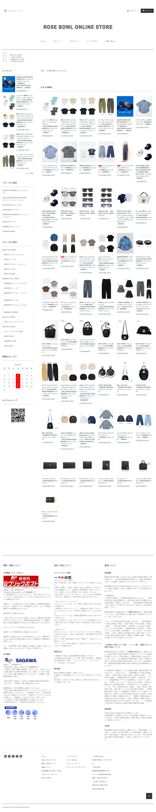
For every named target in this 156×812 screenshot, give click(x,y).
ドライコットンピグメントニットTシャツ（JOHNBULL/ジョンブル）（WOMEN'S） (68, 306)
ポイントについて (73, 763)
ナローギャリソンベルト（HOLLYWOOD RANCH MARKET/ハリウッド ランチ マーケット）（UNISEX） (144, 261)
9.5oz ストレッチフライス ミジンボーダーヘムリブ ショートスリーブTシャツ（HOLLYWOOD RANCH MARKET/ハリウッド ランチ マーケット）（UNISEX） (87, 263)
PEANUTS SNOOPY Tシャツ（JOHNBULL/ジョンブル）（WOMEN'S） (69, 168)
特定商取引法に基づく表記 (51, 771)
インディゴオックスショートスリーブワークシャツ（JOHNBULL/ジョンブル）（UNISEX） (50, 169)
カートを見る (72, 760)
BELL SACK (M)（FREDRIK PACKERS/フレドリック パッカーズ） (49, 436)
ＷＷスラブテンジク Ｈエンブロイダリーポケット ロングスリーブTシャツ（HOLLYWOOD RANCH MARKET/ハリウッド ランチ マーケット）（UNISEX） (69, 392)
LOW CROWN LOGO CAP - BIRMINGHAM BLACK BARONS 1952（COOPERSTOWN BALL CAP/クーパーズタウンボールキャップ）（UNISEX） (143, 172)
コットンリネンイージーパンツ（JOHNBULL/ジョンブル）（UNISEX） (144, 435)
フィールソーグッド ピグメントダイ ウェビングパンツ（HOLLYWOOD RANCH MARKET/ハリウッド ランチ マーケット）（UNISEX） (24, 160)
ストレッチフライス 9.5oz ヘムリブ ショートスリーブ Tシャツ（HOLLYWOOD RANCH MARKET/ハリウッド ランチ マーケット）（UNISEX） (106, 263)
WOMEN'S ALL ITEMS (17, 59)
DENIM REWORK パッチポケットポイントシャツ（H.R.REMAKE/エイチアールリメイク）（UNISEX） (125, 261)
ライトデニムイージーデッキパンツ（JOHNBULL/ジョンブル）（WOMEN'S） (106, 169)
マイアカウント (72, 756)
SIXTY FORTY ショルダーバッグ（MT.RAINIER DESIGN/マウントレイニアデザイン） (106, 347)
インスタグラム (92, 41)
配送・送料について (49, 763)
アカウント (134, 11)
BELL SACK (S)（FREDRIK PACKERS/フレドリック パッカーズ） (124, 388)
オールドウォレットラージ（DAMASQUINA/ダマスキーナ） (68, 481)
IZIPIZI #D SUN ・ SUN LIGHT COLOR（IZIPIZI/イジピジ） (106, 213)
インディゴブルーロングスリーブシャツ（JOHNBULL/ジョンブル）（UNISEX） (124, 436)
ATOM (48, 778)
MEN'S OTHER (15, 57)
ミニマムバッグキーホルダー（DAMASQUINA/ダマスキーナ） (143, 481)
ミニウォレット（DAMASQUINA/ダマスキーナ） (124, 481)
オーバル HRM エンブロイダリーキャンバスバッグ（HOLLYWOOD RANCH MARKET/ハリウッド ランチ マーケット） (144, 215)
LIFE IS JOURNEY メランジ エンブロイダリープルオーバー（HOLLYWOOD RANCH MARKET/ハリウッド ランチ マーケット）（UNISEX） (69, 439)
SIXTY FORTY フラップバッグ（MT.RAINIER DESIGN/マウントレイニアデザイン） (143, 347)
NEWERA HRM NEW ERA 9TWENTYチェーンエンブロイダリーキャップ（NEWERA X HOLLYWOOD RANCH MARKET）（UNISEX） (24, 82)
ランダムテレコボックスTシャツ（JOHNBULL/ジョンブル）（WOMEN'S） (50, 305)
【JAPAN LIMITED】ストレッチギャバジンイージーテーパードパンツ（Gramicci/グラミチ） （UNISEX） (144, 307)
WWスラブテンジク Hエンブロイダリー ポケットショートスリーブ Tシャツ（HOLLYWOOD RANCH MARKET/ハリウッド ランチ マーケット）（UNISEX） (24, 140)
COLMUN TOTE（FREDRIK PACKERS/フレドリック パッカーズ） (143, 388)
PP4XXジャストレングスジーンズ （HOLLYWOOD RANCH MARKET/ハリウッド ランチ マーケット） (106, 307)
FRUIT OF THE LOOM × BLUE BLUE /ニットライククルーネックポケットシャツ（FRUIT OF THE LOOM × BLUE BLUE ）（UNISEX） (87, 438)
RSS (43, 778)
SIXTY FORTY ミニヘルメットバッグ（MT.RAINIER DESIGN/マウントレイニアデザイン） (49, 348)
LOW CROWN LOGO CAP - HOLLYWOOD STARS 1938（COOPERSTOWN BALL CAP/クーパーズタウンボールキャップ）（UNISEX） (50, 217)
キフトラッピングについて (76, 767)
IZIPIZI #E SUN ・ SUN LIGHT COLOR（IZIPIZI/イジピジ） (87, 213)
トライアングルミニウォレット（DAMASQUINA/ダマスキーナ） (106, 481)
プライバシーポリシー (50, 774)
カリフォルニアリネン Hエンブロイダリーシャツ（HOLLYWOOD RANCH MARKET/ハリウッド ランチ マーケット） (50, 261)
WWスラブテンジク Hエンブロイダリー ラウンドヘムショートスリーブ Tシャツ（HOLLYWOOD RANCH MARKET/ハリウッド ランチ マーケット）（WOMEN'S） (24, 120)
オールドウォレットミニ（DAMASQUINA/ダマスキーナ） (87, 481)
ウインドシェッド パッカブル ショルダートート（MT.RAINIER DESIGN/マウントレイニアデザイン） (87, 344)
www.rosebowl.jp (98, 789)
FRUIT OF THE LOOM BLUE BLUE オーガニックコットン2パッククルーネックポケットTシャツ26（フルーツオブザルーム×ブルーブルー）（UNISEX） (125, 217)
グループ (74, 41)
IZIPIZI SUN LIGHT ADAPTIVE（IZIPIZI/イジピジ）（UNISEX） (68, 213)
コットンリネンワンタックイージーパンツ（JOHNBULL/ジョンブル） (69, 260)
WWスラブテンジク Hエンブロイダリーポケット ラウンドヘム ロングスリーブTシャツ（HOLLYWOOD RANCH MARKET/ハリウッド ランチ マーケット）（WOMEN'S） (87, 393)
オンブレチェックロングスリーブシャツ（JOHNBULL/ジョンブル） (106, 436)
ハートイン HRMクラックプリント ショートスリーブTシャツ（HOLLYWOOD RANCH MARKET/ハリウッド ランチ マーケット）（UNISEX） (25, 101)
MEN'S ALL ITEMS (16, 55)
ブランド (57, 41)
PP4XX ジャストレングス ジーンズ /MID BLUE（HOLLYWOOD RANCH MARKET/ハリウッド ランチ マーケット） (87, 307)
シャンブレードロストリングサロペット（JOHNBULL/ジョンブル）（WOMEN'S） (125, 169)
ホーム (43, 41)
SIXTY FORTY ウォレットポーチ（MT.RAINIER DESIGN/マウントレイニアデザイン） (124, 347)
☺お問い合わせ (97, 756)
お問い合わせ (110, 41)
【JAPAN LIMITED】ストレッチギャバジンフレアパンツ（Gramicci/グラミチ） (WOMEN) (125, 306)
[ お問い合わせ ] (133, 612)
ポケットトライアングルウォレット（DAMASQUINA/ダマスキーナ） (50, 515)
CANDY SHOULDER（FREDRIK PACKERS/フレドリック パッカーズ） (105, 388)
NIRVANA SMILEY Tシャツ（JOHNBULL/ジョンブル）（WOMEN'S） (87, 168)
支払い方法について (49, 760)
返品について (46, 767)
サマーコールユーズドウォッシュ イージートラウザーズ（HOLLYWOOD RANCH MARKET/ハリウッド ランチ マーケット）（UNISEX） (50, 390)
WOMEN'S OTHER (17, 61)
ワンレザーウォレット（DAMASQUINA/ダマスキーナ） (50, 481)
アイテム (147, 11)
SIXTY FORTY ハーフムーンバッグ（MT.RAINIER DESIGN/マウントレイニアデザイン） (69, 343)
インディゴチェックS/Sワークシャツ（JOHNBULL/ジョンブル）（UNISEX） (144, 122)
